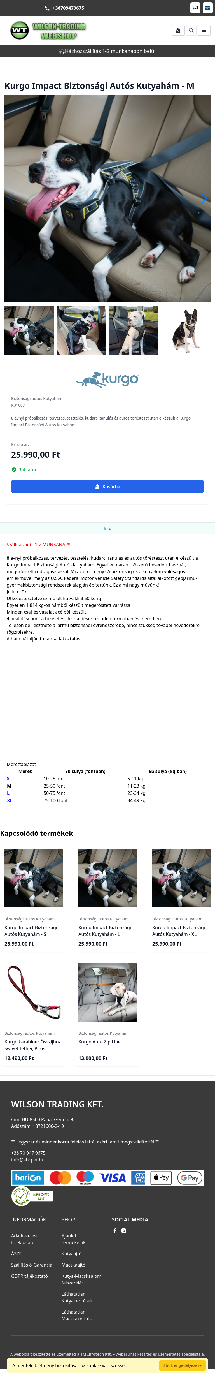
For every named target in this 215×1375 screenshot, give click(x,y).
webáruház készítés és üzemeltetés (148, 1354)
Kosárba (107, 486)
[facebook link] (115, 1230)
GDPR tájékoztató (29, 1276)
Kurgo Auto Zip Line (99, 1042)
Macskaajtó (73, 1265)
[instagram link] (124, 1230)
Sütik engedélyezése (182, 1365)
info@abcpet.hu (28, 1160)
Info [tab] (107, 528)
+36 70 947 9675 (28, 1153)
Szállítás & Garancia (31, 1265)
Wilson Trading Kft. (57, 1104)
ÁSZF (16, 1254)
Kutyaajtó (71, 1254)
